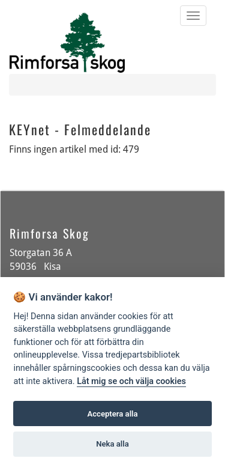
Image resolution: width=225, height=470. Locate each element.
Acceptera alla (113, 413)
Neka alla (112, 443)
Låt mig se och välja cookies (131, 381)
